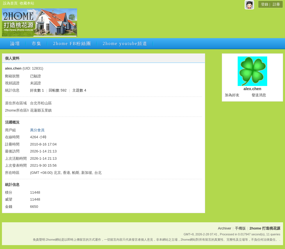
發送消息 (259, 95)
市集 (37, 43)
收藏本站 (27, 3)
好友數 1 (37, 90)
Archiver (224, 228)
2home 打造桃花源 (264, 228)
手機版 (240, 228)
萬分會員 (37, 130)
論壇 (15, 43)
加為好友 (232, 95)
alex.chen (252, 89)
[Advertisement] (179, 24)
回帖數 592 (58, 90)
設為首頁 (10, 3)
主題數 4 (79, 90)
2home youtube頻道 (125, 43)
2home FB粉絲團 (72, 43)
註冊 (276, 4)
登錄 (264, 4)
